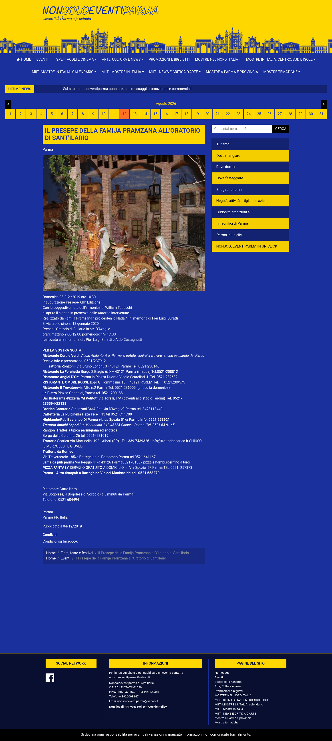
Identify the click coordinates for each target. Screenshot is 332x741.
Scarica (63, 441)
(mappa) (144, 372)
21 (218, 114)
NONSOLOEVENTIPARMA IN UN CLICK (246, 246)
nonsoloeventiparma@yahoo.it (129, 677)
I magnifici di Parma (232, 223)
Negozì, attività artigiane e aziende (243, 201)
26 (270, 114)
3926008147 (130, 696)
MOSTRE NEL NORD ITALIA (233, 695)
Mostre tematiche (227, 722)
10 (104, 114)
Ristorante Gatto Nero (60, 489)
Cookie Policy (157, 706)
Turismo (223, 144)
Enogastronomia (230, 190)
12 (124, 114)
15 (155, 114)
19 (197, 114)
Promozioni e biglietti (169, 59)
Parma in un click (230, 235)
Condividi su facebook (60, 541)
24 (249, 114)
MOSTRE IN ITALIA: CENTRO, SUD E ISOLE (243, 700)
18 (187, 114)
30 (311, 114)
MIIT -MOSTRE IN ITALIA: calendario (239, 704)
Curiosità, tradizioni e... (235, 212)
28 (290, 114)
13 (135, 114)
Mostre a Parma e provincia (232, 72)
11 (114, 114)
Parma (48, 149)
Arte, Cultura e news (228, 686)
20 (207, 114)
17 (176, 114)
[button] (44, 59)
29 (300, 114)
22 (228, 114)
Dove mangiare (228, 156)
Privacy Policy (135, 706)
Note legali (116, 706)
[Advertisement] (229, 18)
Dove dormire (226, 167)
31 (322, 114)
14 (145, 114)
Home (24, 59)
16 (166, 114)
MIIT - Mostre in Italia (229, 709)
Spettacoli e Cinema (228, 681)
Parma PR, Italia (55, 517)
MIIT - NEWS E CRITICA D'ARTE (235, 713)
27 (280, 114)
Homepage (222, 672)
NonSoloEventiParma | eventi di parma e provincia (103, 13)
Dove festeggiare (230, 178)
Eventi (219, 677)
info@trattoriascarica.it (170, 441)
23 (238, 114)
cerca (280, 129)
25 (259, 114)
